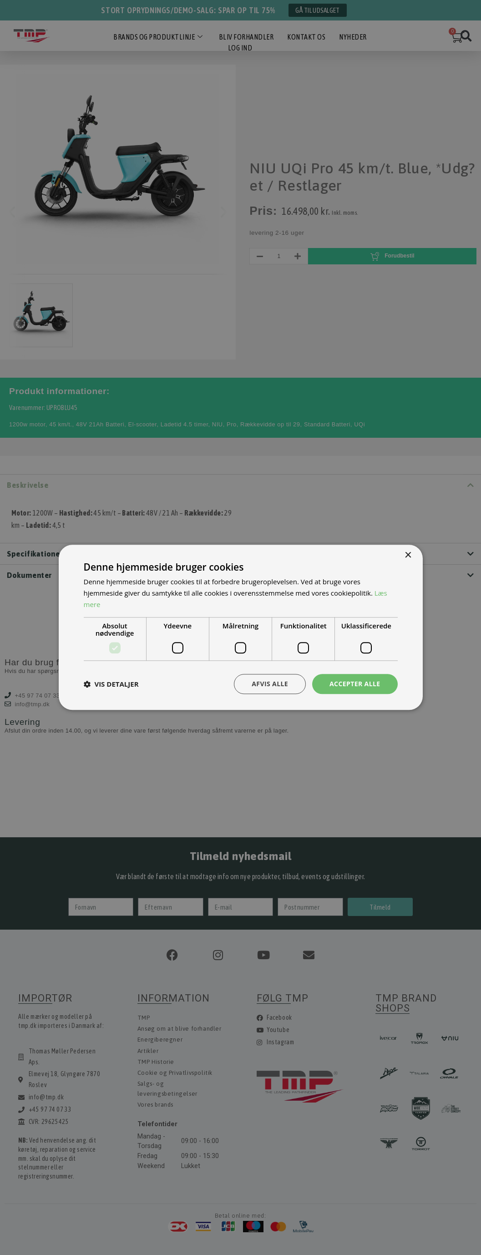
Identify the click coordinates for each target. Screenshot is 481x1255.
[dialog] (240, 627)
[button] (111, 684)
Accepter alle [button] (354, 683)
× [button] (408, 555)
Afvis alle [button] (270, 683)
